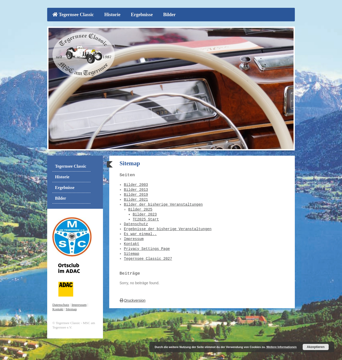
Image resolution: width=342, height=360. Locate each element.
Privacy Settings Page (147, 247)
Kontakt (131, 243)
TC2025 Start (146, 218)
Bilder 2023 (145, 213)
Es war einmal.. (140, 233)
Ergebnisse (142, 14)
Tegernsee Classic (73, 14)
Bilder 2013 (136, 188)
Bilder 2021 (136, 198)
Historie (112, 14)
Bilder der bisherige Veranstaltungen (163, 203)
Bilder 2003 (136, 183)
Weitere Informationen (281, 347)
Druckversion (134, 299)
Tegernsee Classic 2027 (148, 257)
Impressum (134, 238)
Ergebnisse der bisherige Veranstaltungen (167, 228)
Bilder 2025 (140, 208)
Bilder (169, 14)
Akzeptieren (316, 347)
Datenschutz (136, 223)
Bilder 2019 (136, 193)
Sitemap (131, 252)
